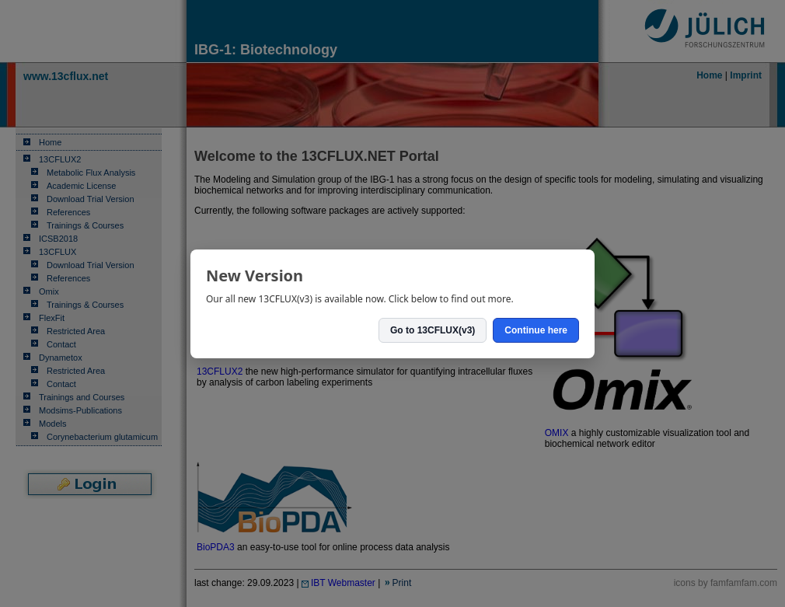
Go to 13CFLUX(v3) (432, 330)
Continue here (535, 330)
